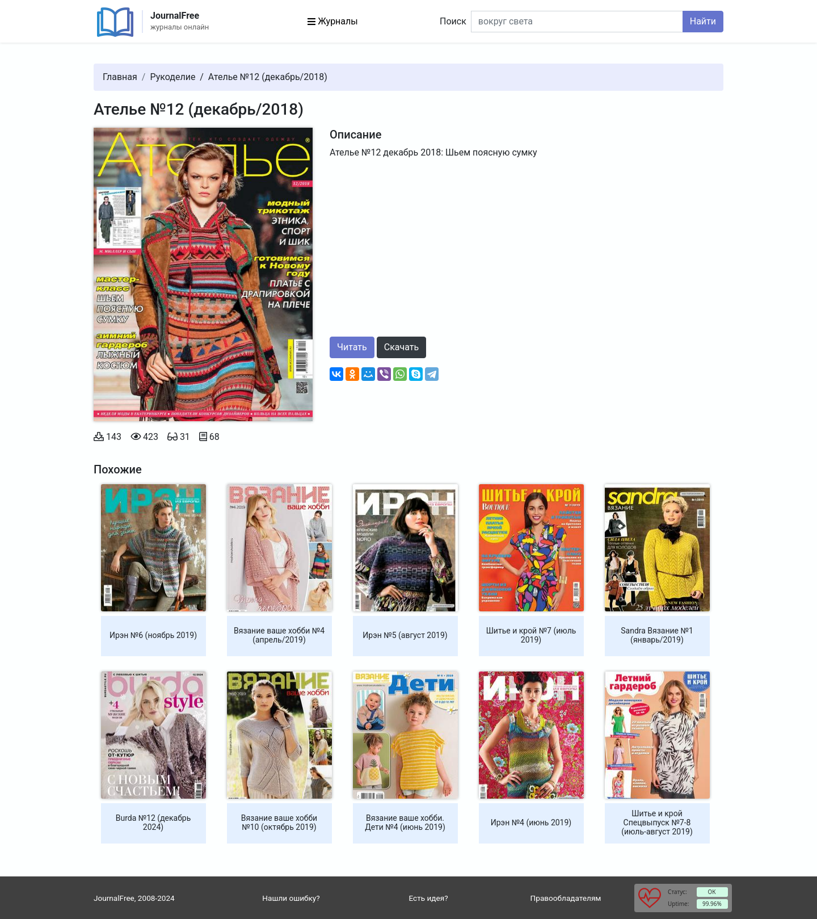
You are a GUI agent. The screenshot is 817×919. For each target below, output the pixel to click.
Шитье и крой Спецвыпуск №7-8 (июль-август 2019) (657, 822)
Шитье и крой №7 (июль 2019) (531, 635)
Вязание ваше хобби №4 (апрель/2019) (279, 635)
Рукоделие (172, 77)
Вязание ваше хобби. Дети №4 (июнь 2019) (405, 822)
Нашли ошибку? (290, 898)
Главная (120, 77)
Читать (352, 347)
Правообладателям (565, 898)
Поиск (453, 21)
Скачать (401, 347)
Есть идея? (428, 898)
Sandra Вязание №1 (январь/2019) (657, 635)
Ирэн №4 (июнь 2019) (531, 822)
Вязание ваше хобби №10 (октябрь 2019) (279, 822)
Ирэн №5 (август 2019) (405, 635)
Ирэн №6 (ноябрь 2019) (153, 635)
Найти (703, 21)
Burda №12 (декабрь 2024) (153, 822)
